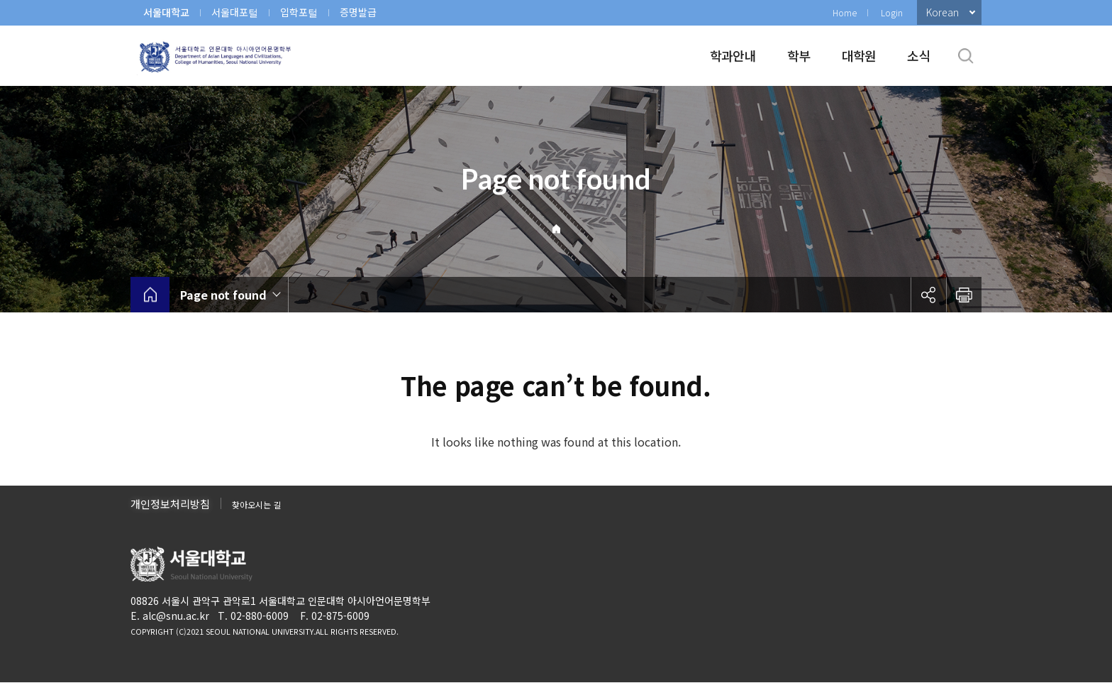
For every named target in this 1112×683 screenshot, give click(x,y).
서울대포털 (234, 12)
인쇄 (964, 294)
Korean (942, 12)
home (149, 294)
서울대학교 (166, 12)
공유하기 (928, 294)
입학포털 (299, 12)
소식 (918, 55)
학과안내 (733, 55)
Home (845, 12)
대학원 (859, 55)
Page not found (223, 294)
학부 (799, 55)
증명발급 (358, 12)
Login (892, 12)
